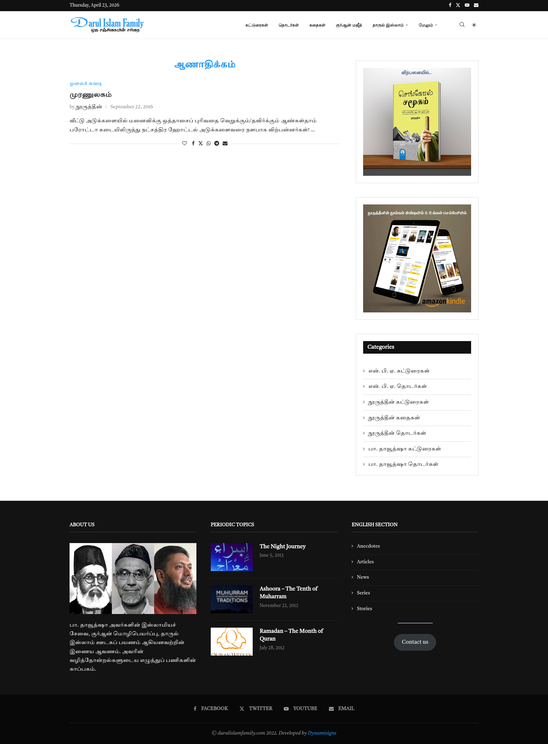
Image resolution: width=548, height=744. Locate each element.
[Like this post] (184, 143)
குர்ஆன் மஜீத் (349, 25)
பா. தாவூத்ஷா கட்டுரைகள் (404, 449)
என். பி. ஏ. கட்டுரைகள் (399, 371)
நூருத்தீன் (89, 107)
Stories (364, 608)
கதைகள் (317, 25)
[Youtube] (467, 5)
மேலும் (426, 25)
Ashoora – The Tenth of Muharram (289, 593)
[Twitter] (458, 5)
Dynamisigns (322, 733)
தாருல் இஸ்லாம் (388, 25)
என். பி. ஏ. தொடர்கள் (397, 386)
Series (363, 593)
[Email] (476, 5)
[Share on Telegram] (216, 143)
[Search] (462, 25)
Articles (365, 561)
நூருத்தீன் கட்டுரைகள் (398, 402)
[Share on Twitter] (200, 143)
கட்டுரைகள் (256, 25)
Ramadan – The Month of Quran (292, 635)
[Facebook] (450, 5)
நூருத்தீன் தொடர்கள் (397, 433)
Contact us (415, 642)
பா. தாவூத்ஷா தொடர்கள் (403, 464)
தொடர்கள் (289, 25)
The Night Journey (283, 547)
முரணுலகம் (90, 95)
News (363, 577)
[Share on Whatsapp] (209, 143)
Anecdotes (368, 546)
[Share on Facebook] (193, 143)
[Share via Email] (225, 143)
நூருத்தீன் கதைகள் (394, 418)
